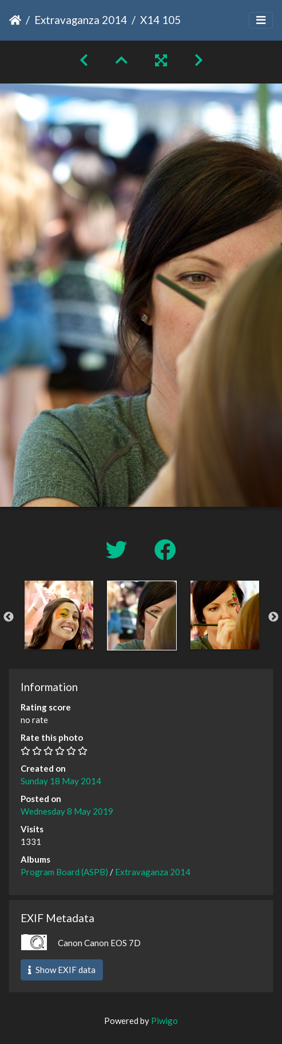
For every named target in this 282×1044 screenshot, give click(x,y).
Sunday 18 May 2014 (61, 781)
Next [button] (273, 617)
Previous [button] (8, 617)
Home (15, 20)
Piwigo (164, 1020)
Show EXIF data (62, 969)
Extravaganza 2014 (80, 19)
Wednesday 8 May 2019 (67, 811)
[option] (58, 615)
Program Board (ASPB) (64, 872)
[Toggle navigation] (261, 20)
